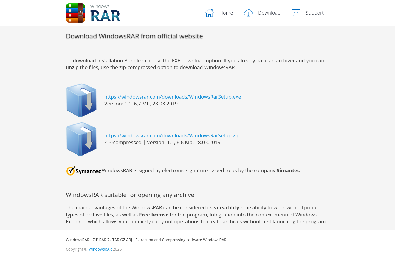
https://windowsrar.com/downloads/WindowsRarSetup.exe (172, 96)
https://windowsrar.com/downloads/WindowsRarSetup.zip (171, 135)
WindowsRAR (100, 249)
